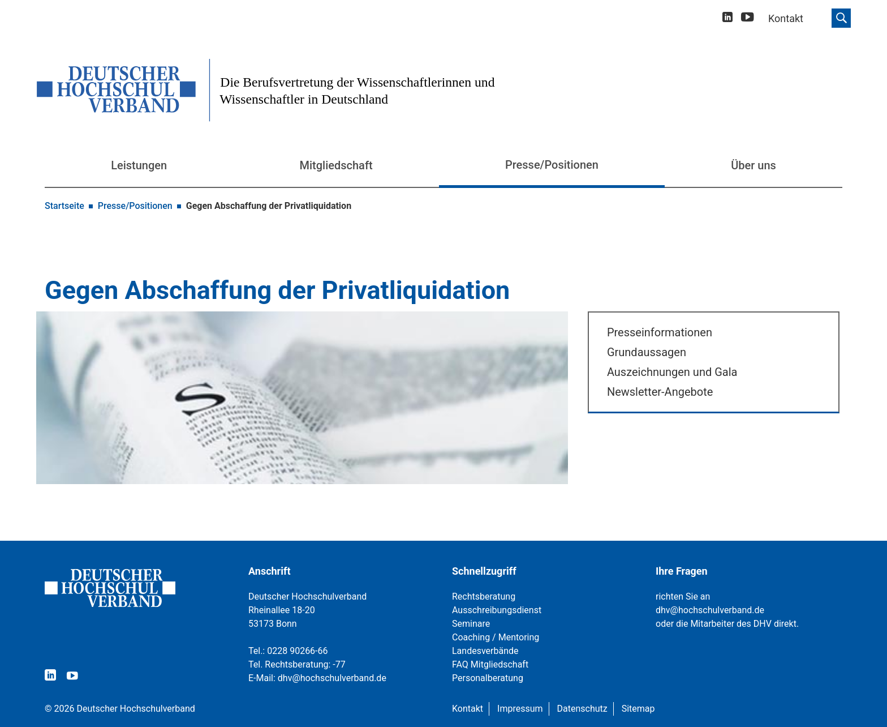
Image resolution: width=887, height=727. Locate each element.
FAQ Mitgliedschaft (490, 664)
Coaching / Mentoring (495, 637)
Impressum (520, 708)
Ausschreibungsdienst (496, 610)
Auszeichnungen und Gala (672, 372)
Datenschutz (582, 708)
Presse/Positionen (551, 165)
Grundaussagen (646, 352)
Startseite (64, 205)
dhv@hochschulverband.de (332, 678)
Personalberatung (487, 678)
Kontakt (467, 708)
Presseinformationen (659, 332)
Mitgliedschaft (336, 165)
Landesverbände (485, 650)
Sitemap (638, 708)
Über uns (753, 165)
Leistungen (139, 165)
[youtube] (747, 19)
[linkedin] (727, 18)
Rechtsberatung (483, 596)
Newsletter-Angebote (660, 392)
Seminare (471, 623)
